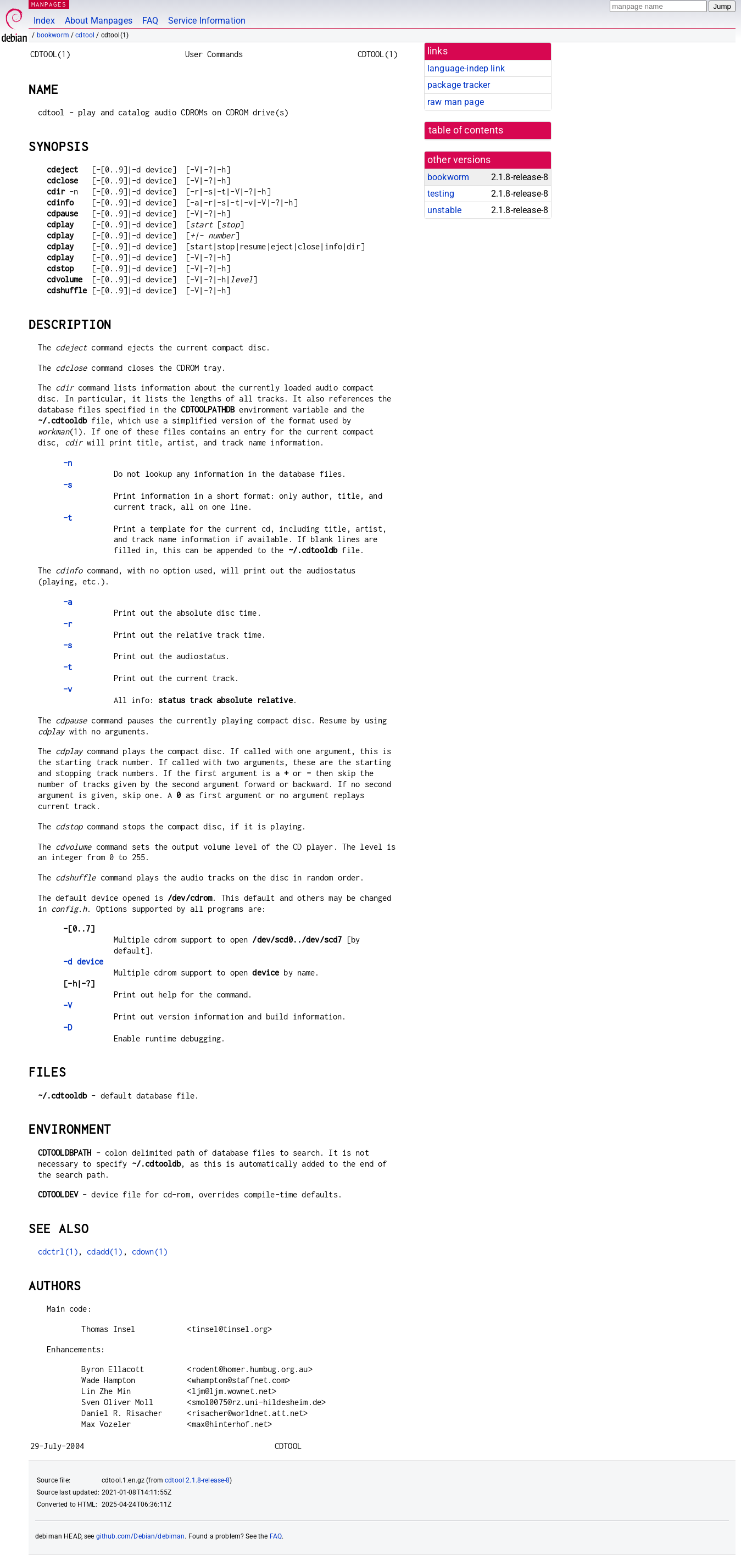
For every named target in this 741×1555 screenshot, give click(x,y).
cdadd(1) (104, 1251)
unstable (444, 210)
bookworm (53, 35)
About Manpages (98, 20)
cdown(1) (150, 1251)
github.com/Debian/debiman (140, 1536)
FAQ (150, 20)
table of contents (466, 130)
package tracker (458, 85)
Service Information (207, 20)
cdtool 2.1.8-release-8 (197, 1480)
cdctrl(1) (58, 1251)
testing (440, 193)
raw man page (455, 102)
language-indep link (466, 68)
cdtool (84, 35)
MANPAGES (48, 4)
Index (44, 20)
